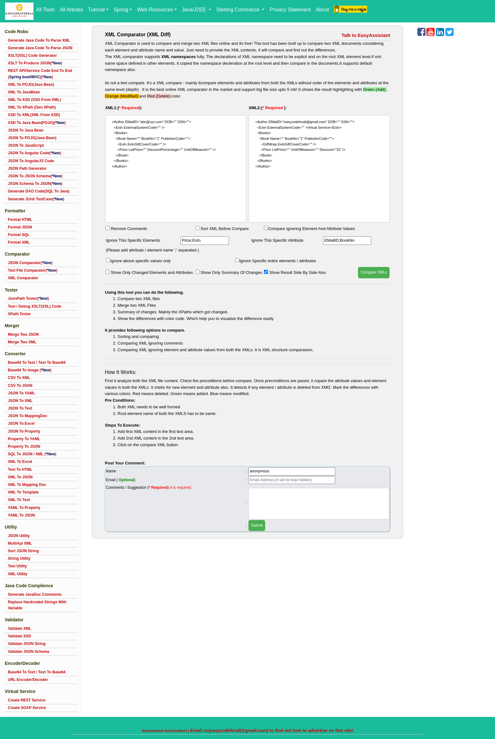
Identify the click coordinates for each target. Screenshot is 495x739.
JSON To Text (20, 408)
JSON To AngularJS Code (31, 161)
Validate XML (19, 628)
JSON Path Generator (27, 168)
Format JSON (20, 227)
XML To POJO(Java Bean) (31, 84)
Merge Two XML (22, 342)
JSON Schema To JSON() (35, 183)
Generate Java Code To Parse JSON (40, 48)
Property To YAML (24, 439)
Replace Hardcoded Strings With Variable (37, 605)
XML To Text (19, 500)
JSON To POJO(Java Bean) (32, 138)
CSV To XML (19, 377)
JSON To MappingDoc (27, 416)
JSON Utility (19, 536)
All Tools (45, 9)
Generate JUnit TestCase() (36, 199)
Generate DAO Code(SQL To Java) (38, 191)
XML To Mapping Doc (27, 484)
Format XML (19, 242)
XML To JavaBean (24, 92)
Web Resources (155, 9)
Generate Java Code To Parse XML (39, 40)
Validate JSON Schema (28, 651)
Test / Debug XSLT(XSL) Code (34, 306)
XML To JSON (20, 477)
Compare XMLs (374, 272)
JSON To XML (20, 401)
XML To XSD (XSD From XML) (34, 100)
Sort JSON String (23, 551)
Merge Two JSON (23, 334)
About (322, 9)
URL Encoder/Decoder (28, 679)
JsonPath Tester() (28, 298)
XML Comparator (23, 278)
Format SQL (19, 235)
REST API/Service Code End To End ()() (40, 73)
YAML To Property (24, 507)
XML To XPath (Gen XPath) (32, 107)
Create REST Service (26, 700)
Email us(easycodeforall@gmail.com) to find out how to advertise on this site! (272, 730)
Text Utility (17, 566)
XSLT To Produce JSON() (35, 63)
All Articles (71, 9)
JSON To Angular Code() (34, 153)
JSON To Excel (21, 423)
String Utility (19, 558)
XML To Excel (20, 461)
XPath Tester (19, 314)
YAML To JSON (21, 515)
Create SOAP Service (27, 708)
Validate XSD (19, 636)
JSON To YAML (21, 393)
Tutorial (96, 9)
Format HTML (20, 219)
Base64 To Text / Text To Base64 (37, 362)
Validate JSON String (26, 643)
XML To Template (23, 492)
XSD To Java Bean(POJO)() (37, 123)
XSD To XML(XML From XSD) (34, 115)
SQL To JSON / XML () (32, 454)
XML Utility (17, 574)
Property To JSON (24, 446)
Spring (121, 9)
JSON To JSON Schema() (35, 176)
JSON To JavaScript (26, 145)
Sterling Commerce (238, 9)
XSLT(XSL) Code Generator (32, 55)
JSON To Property (24, 431)
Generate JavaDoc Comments (35, 594)
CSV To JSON (20, 385)
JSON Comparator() (30, 263)
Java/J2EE (194, 9)
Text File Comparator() (32, 270)
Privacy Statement (290, 9)
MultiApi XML (20, 543)
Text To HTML (20, 469)
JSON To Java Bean (26, 130)
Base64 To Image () (29, 370)
